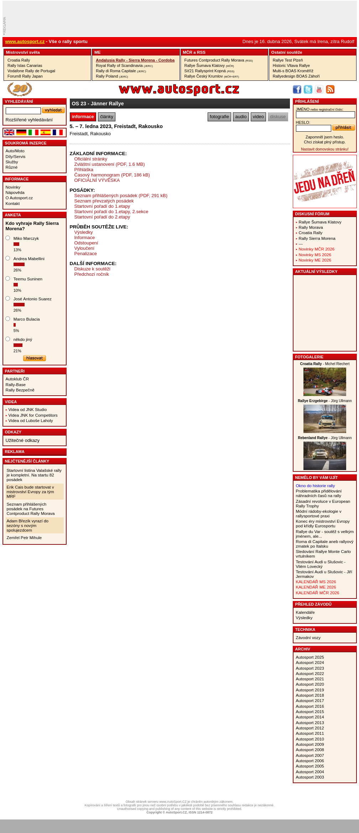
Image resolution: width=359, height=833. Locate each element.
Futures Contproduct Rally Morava (218, 60)
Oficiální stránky (90, 159)
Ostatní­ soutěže (286, 52)
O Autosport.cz (19, 197)
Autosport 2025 (310, 657)
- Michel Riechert (325, 364)
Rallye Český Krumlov (211, 76)
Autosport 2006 (310, 760)
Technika (305, 629)
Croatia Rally (18, 60)
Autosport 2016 (310, 706)
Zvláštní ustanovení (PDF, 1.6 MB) (109, 164)
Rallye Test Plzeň (288, 60)
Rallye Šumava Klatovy (209, 65)
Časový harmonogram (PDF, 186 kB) (112, 175)
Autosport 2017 (310, 700)
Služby (12, 161)
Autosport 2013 (310, 722)
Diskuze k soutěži (92, 268)
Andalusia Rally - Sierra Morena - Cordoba (135, 60)
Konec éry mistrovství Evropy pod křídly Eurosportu (323, 523)
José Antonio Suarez (33, 298)
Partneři (15, 371)
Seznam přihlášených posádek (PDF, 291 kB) (121, 195)
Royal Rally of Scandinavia (124, 65)
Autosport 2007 (310, 755)
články (106, 116)
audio (241, 116)
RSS (201, 52)
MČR (187, 52)
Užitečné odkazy (23, 440)
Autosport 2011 (310, 733)
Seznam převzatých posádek (104, 201)
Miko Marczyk (26, 238)
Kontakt (13, 203)
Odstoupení (86, 243)
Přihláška (83, 169)
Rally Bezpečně (20, 389)
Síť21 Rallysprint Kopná (209, 71)
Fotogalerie (309, 357)
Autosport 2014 (310, 717)
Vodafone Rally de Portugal (31, 71)
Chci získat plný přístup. (324, 142)
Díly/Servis (16, 156)
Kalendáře (305, 612)
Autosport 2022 (310, 673)
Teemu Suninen (28, 278)
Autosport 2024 (310, 662)
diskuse (278, 116)
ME (97, 52)
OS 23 (79, 103)
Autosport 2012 (310, 728)
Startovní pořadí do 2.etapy (102, 217)
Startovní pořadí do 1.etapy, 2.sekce (111, 211)
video (258, 116)
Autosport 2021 (310, 678)
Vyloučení (84, 248)
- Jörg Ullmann (325, 401)
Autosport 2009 (310, 744)
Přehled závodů (313, 604)
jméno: (319, 109)
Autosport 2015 (310, 711)
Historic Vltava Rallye (291, 65)
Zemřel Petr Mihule (24, 537)
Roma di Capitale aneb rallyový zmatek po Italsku (325, 543)
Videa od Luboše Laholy (31, 420)
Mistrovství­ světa (23, 52)
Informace (17, 179)
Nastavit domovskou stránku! (324, 149)
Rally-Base (16, 384)
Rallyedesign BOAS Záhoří (296, 76)
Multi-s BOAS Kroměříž (293, 71)
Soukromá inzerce (26, 143)
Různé (12, 167)
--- (301, 243)
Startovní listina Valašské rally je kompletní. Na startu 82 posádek (34, 475)
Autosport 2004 (310, 771)
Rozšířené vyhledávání (29, 119)
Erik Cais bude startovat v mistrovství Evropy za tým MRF (30, 492)
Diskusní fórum (312, 214)
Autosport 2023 (310, 668)
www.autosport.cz (25, 41)
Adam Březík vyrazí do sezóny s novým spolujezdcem (28, 525)
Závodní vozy (308, 637)
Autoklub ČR (17, 378)
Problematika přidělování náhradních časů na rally (319, 493)
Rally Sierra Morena (317, 238)
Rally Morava (311, 227)
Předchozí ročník (91, 274)
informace (83, 116)
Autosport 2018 (310, 695)
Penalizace (85, 253)
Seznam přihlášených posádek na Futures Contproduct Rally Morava (31, 509)
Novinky (13, 187)
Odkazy (13, 432)
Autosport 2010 (310, 739)
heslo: (303, 122)
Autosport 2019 (310, 689)
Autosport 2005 (310, 766)
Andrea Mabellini (29, 258)
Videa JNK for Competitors (33, 415)
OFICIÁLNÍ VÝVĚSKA (97, 180)
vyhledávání (19, 101)
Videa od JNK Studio (28, 409)
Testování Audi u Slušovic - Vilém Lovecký (321, 564)
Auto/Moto (15, 150)
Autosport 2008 (310, 749)
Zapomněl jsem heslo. (325, 137)
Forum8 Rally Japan (25, 76)
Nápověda (15, 192)
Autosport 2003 (310, 777)
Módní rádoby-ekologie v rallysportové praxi (319, 513)
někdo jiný (23, 339)
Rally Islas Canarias (24, 65)
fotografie (219, 116)
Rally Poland (112, 76)
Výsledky (83, 232)
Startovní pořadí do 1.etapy (102, 206)
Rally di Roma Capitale (121, 71)
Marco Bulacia (27, 319)
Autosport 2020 (310, 684)
